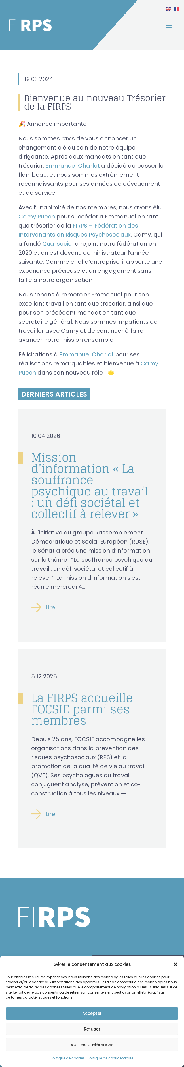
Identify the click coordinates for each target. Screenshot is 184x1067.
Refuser (92, 1029)
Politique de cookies (68, 1058)
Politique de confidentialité (110, 1058)
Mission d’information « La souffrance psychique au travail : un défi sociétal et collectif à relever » (89, 485)
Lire (50, 608)
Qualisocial (57, 244)
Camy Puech (36, 216)
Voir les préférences (92, 1044)
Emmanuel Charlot (72, 166)
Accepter (92, 1013)
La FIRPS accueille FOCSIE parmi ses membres (82, 709)
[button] (175, 964)
